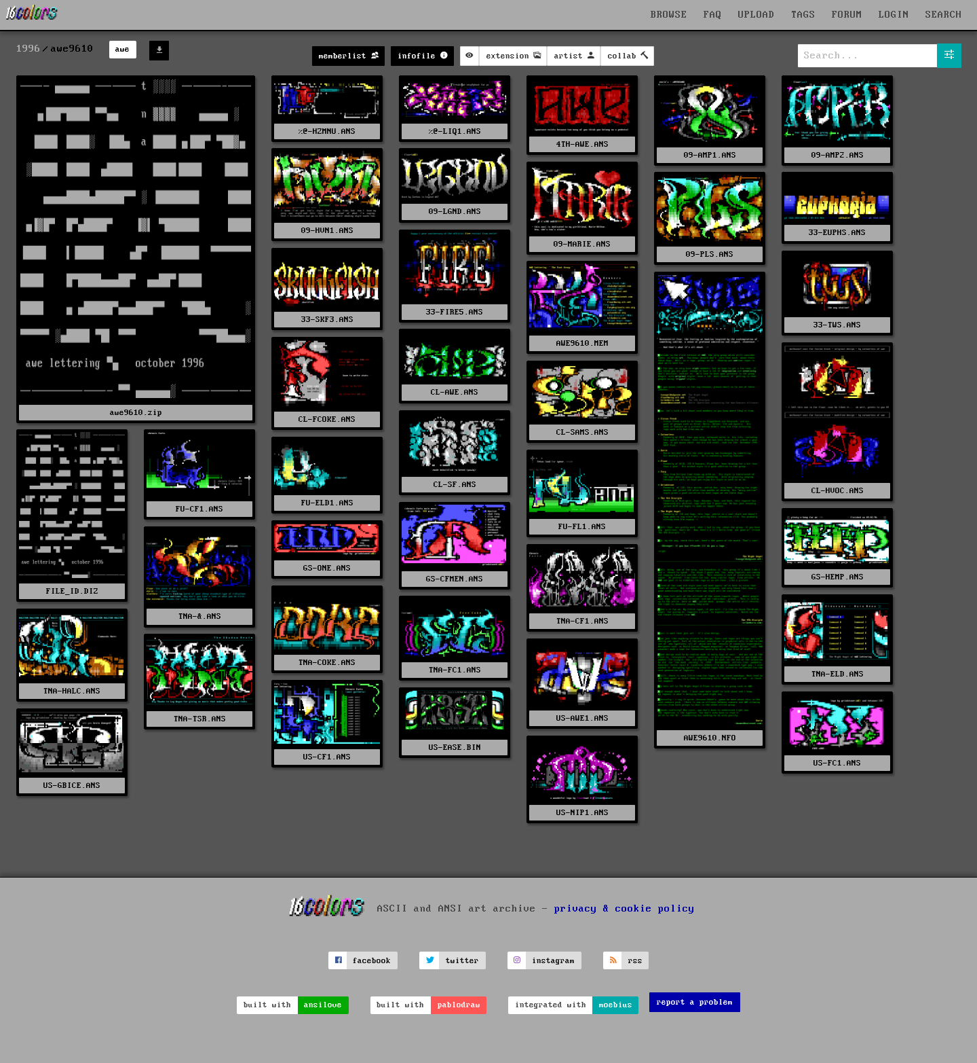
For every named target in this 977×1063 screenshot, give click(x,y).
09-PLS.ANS (709, 254)
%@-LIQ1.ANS (455, 131)
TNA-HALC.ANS (71, 691)
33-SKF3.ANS (327, 319)
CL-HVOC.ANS (837, 490)
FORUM (847, 15)
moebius (615, 1005)
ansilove (323, 1005)
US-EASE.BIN (455, 747)
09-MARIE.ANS (582, 244)
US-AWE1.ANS (582, 718)
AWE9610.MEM (582, 343)
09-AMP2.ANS (837, 155)
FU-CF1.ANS (199, 509)
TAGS (803, 15)
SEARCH (943, 15)
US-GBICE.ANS (71, 785)
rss (635, 960)
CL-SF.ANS (455, 484)
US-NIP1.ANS (582, 812)
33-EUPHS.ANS (837, 232)
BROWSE (669, 15)
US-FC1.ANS (837, 763)
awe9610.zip (136, 412)
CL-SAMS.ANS (582, 432)
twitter (462, 960)
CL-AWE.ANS (454, 392)
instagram (553, 960)
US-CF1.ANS (327, 757)
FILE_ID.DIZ (72, 591)
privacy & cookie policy (624, 908)
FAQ (713, 15)
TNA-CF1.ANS (582, 621)
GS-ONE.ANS (327, 568)
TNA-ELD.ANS (837, 674)
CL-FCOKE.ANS (327, 419)
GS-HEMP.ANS (837, 577)
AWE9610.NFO (710, 738)
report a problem (695, 1002)
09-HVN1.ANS (327, 230)
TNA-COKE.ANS (327, 662)
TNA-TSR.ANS (200, 719)
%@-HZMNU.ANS (327, 131)
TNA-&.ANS (199, 616)
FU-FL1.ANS (582, 526)
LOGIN (894, 15)
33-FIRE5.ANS (454, 312)
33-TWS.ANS (837, 325)
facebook (372, 960)
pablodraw (459, 1005)
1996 (28, 48)
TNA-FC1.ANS (455, 670)
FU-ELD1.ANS (327, 503)
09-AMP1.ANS (710, 155)
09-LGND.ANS (455, 211)
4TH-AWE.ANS (582, 144)
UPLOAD (756, 15)
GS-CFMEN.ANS (454, 579)
